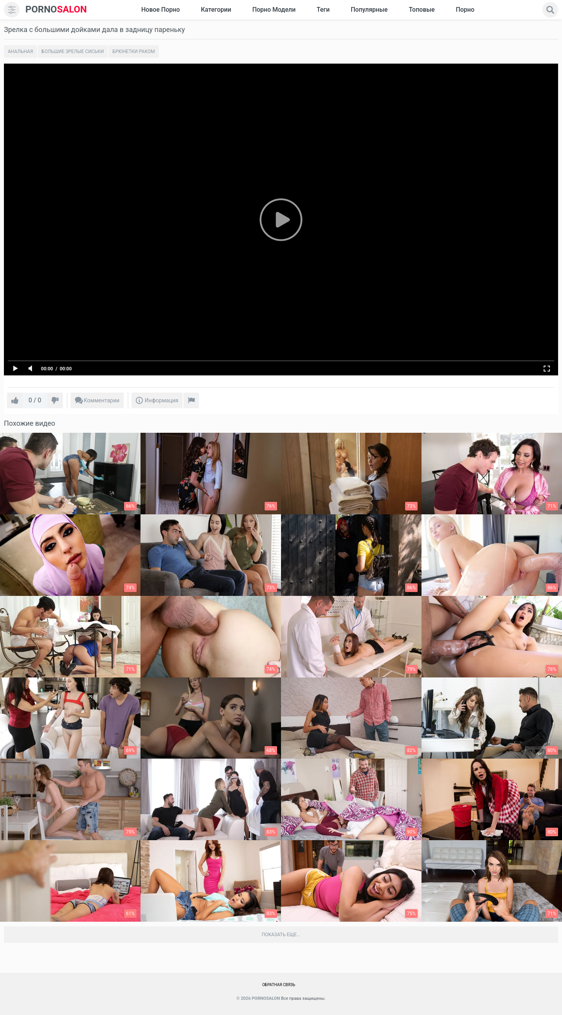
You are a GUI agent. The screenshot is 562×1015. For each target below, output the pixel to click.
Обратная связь (278, 985)
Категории (216, 9)
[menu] (12, 10)
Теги (323, 9)
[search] (550, 10)
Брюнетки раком (133, 51)
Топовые (421, 9)
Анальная (20, 51)
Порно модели (273, 9)
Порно (465, 9)
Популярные (369, 9)
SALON (56, 9)
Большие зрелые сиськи (73, 51)
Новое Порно (160, 9)
